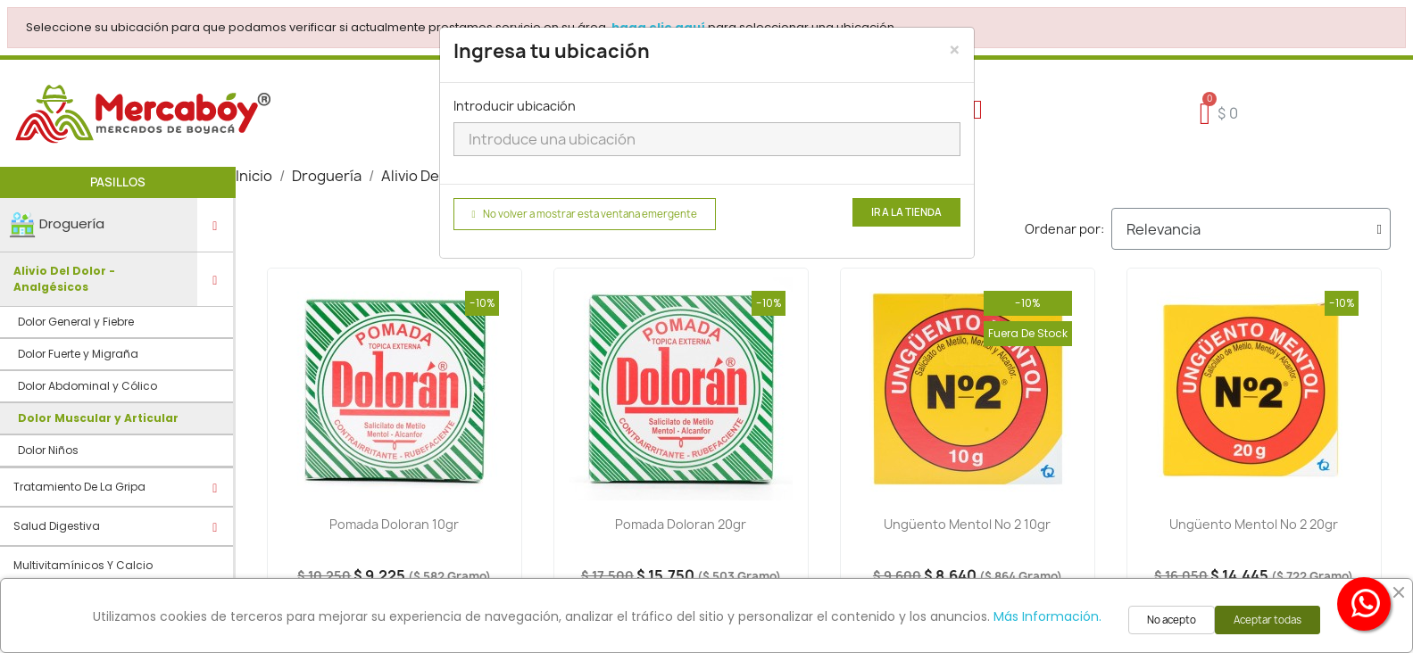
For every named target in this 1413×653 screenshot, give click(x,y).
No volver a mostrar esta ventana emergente (584, 214)
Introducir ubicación (514, 105)
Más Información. (1047, 616)
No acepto (1171, 620)
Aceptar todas (1267, 620)
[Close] (954, 50)
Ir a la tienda (906, 212)
